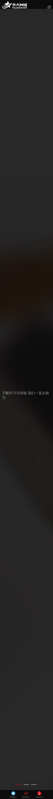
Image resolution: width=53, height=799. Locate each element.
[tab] (19, 784)
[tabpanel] (26, 399)
